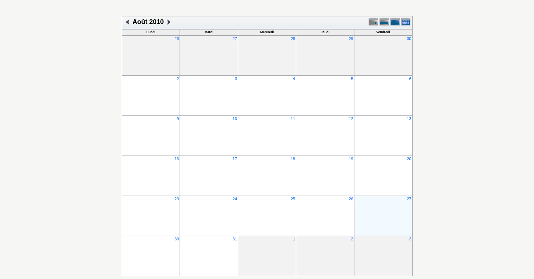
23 (176, 199)
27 (235, 38)
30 (409, 38)
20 (409, 159)
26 (176, 38)
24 (235, 199)
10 (235, 119)
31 (235, 239)
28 (293, 38)
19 (351, 159)
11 (293, 119)
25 (293, 199)
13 (409, 119)
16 (176, 159)
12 (351, 119)
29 (351, 38)
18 (293, 159)
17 (235, 159)
